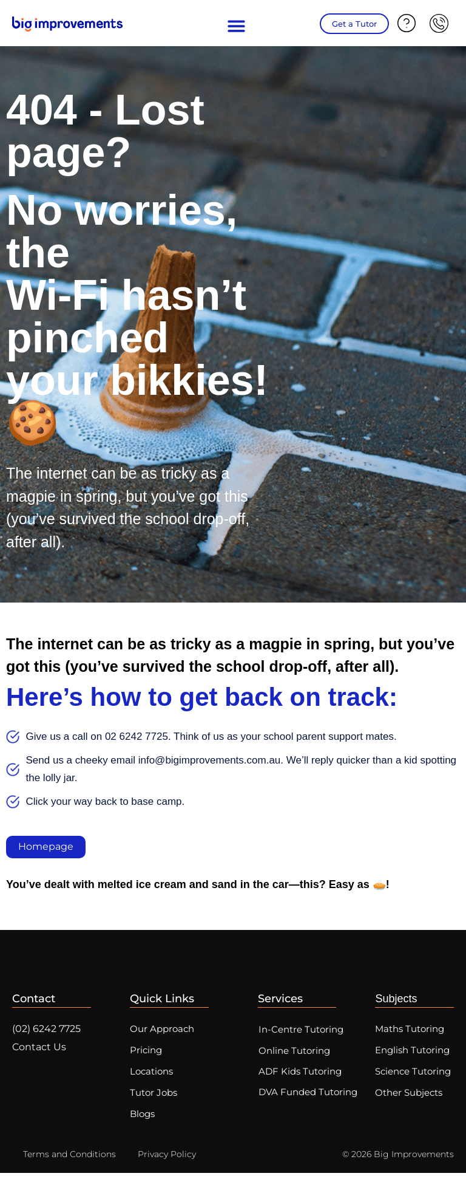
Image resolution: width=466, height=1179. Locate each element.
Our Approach (162, 1030)
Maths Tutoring (409, 1030)
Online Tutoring (296, 1052)
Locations (151, 1075)
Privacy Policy (167, 1160)
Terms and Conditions (69, 1160)
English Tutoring (412, 1052)
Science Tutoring (413, 1075)
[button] (237, 26)
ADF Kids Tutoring (301, 1074)
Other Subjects (408, 1097)
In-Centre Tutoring (302, 1030)
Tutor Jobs (153, 1097)
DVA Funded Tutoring (309, 1096)
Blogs (142, 1120)
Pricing (146, 1052)
